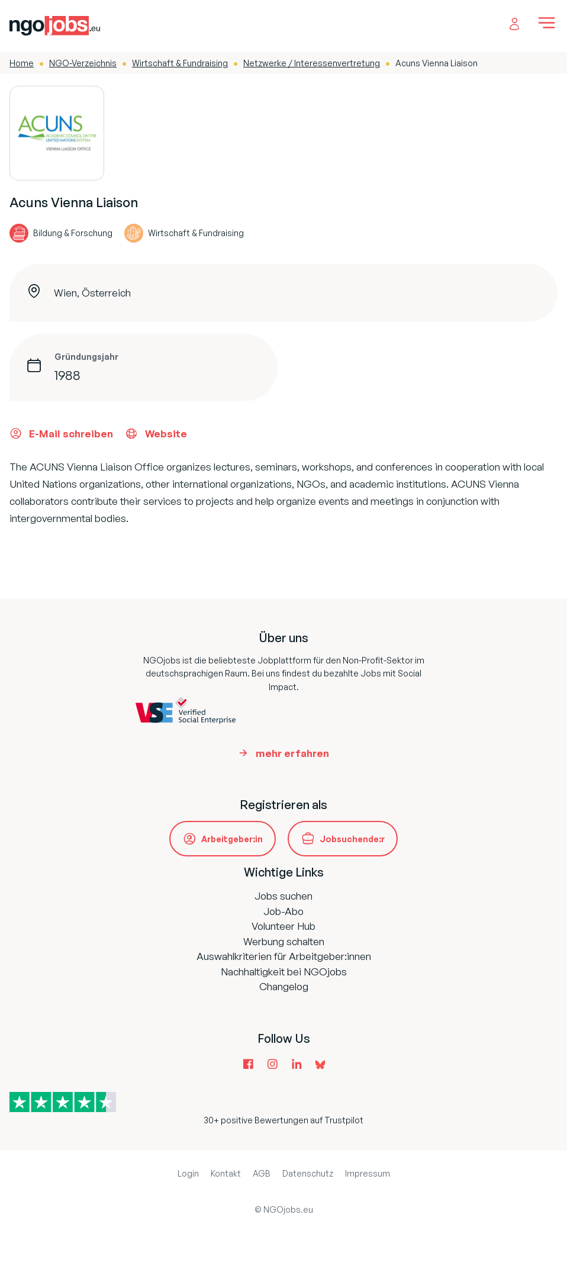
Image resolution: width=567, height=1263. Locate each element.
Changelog (283, 986)
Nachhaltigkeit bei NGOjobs (284, 971)
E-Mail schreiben (61, 433)
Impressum (367, 1173)
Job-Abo (283, 911)
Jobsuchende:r (352, 839)
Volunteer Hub (283, 926)
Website (156, 433)
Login (188, 1173)
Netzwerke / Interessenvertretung (311, 63)
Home (21, 63)
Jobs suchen (283, 896)
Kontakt (226, 1173)
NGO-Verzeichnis (83, 63)
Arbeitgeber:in (232, 839)
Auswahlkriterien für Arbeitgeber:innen (283, 956)
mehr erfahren (292, 753)
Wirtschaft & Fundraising (180, 63)
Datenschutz (307, 1173)
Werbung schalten (283, 941)
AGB (261, 1173)
